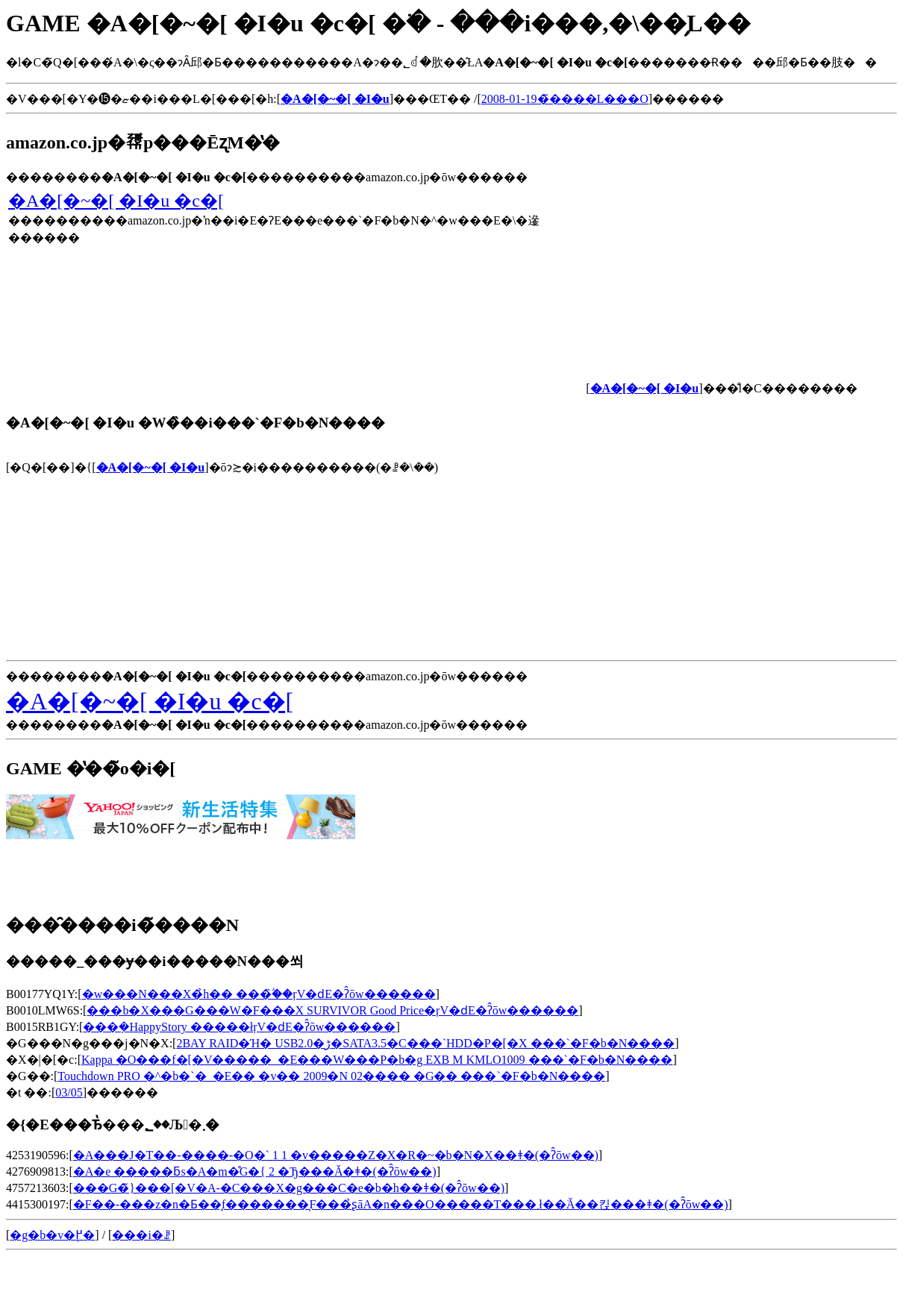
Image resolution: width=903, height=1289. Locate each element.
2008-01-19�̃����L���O (565, 98)
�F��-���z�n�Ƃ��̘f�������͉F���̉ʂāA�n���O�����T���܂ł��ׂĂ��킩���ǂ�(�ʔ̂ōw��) (400, 1204)
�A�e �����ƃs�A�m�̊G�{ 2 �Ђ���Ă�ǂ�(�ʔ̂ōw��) (255, 1171)
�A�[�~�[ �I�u (150, 467)
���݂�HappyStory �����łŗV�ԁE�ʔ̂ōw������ (239, 1026)
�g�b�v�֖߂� (52, 1235)
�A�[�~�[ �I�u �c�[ (116, 200)
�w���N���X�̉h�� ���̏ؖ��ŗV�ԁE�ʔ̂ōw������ (259, 994)
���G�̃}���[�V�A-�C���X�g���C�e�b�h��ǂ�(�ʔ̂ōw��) (288, 1188)
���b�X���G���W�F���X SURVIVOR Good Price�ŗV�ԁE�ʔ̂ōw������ (332, 1010)
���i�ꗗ (141, 1235)
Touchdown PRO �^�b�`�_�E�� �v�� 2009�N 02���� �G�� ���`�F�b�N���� (331, 1076)
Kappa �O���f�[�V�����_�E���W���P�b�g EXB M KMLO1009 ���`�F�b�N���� (376, 1059)
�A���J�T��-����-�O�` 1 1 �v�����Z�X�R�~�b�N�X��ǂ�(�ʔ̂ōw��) (336, 1155)
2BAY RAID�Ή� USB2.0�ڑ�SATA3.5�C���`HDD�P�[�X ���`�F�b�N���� (425, 1043)
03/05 (68, 1092)
